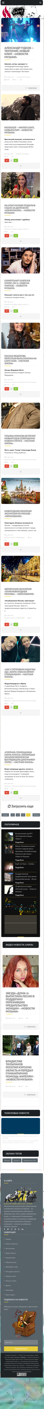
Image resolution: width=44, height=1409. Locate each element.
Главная (8, 1239)
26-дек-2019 (9, 77)
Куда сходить (10, 537)
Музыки (7, 1160)
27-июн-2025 (10, 1086)
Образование (20, 537)
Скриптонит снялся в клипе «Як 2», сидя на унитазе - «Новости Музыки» (17, 284)
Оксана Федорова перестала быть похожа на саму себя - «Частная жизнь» (20, 360)
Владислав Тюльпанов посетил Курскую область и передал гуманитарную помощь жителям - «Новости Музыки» (20, 1070)
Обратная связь (11, 1262)
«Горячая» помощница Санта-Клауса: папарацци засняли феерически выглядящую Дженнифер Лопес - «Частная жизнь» (20, 757)
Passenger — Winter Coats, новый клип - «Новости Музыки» (20, 130)
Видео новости (23, 229)
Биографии (9, 1290)
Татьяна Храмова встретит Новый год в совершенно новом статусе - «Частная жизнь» (20, 440)
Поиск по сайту (11, 1281)
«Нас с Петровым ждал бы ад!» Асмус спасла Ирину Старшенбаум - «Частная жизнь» (20, 673)
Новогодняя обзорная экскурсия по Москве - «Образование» (18, 513)
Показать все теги (30, 1160)
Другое (8, 382)
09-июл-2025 (11, 1018)
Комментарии (10, 1258)
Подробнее (32, 88)
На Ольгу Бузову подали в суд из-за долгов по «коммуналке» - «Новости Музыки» (20, 209)
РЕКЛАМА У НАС (12, 1267)
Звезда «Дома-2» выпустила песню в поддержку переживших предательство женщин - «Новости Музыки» (20, 1002)
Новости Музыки (24, 77)
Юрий (7, 79)
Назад (5, 815)
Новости (17, 1160)
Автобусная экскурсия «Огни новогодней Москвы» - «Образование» (19, 591)
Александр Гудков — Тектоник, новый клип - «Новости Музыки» (19, 52)
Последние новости (12, 1271)
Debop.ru (23, 1357)
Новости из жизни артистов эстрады (24, 382)
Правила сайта (11, 1276)
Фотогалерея (10, 1248)
